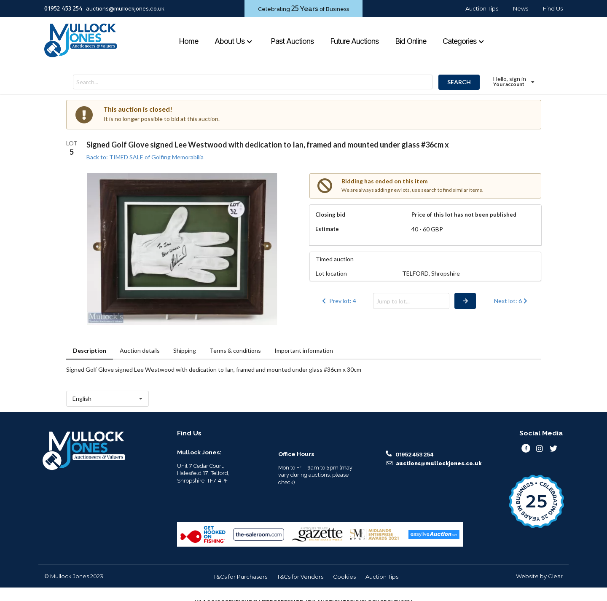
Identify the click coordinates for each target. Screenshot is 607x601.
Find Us (553, 8)
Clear (555, 576)
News (520, 8)
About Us (234, 41)
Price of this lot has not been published (463, 214)
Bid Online (410, 41)
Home (188, 41)
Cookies (344, 576)
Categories (464, 41)
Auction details (140, 350)
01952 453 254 (63, 8)
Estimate (327, 228)
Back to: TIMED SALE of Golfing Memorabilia (145, 157)
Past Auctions (292, 41)
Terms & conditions (235, 350)
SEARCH (459, 82)
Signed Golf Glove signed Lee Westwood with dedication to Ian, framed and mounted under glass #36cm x (267, 144)
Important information (303, 350)
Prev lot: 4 (338, 300)
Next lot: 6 (511, 300)
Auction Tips (481, 8)
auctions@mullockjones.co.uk (125, 8)
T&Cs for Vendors (300, 576)
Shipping (184, 350)
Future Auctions (354, 41)
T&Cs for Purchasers (240, 576)
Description (89, 350)
